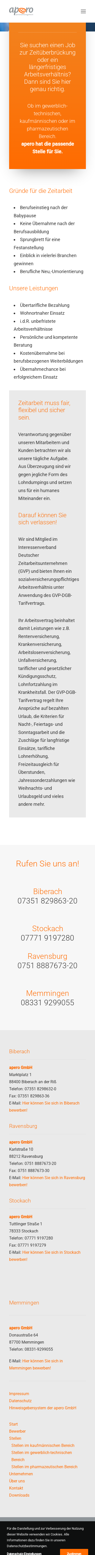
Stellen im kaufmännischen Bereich (42, 1445)
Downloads (19, 1495)
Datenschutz (20, 1400)
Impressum (19, 1393)
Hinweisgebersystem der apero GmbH (42, 1408)
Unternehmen (21, 1474)
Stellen (15, 1438)
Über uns (17, 1481)
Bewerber (17, 1431)
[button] (83, 11)
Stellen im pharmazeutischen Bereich (44, 1466)
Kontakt (16, 1488)
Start (13, 1424)
